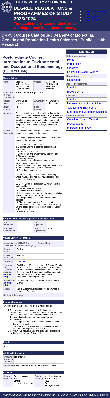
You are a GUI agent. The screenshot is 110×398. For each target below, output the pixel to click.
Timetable (21, 261)
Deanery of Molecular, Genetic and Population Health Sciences (48, 37)
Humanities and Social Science (85, 103)
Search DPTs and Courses (82, 72)
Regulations (74, 79)
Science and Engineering (82, 107)
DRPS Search (90, 17)
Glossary (72, 68)
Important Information (79, 127)
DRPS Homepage (92, 14)
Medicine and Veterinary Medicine (87, 111)
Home (70, 59)
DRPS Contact (90, 20)
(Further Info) (7, 275)
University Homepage (94, 11)
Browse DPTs (75, 91)
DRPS (7, 35)
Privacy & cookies (98, 394)
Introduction (74, 63)
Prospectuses (75, 123)
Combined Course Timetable (84, 119)
